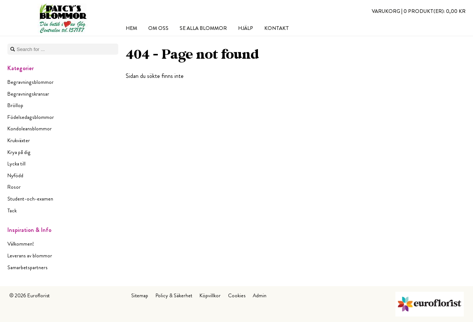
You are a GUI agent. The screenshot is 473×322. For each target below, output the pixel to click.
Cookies (236, 295)
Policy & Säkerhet (174, 295)
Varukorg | (419, 11)
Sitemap (139, 295)
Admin (259, 295)
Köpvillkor (210, 295)
